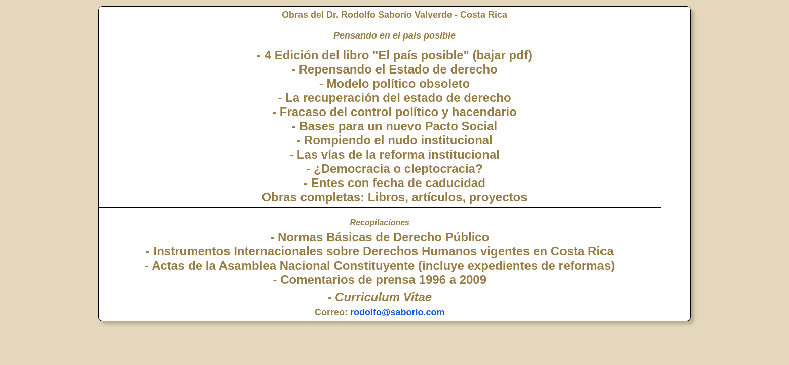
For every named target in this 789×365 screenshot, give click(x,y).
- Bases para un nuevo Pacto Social (394, 126)
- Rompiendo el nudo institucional (394, 140)
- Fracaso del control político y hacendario (394, 112)
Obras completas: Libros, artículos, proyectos (394, 197)
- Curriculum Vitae (379, 297)
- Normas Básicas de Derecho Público (379, 237)
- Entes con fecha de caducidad (394, 183)
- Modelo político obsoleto (394, 83)
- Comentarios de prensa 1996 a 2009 (380, 279)
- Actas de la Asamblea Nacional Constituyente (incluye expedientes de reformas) (379, 265)
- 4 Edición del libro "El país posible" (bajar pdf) (394, 55)
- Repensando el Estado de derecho (394, 69)
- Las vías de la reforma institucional (394, 154)
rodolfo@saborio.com (397, 312)
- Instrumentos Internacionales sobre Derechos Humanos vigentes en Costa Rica (380, 251)
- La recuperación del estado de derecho (394, 97)
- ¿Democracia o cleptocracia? (394, 168)
